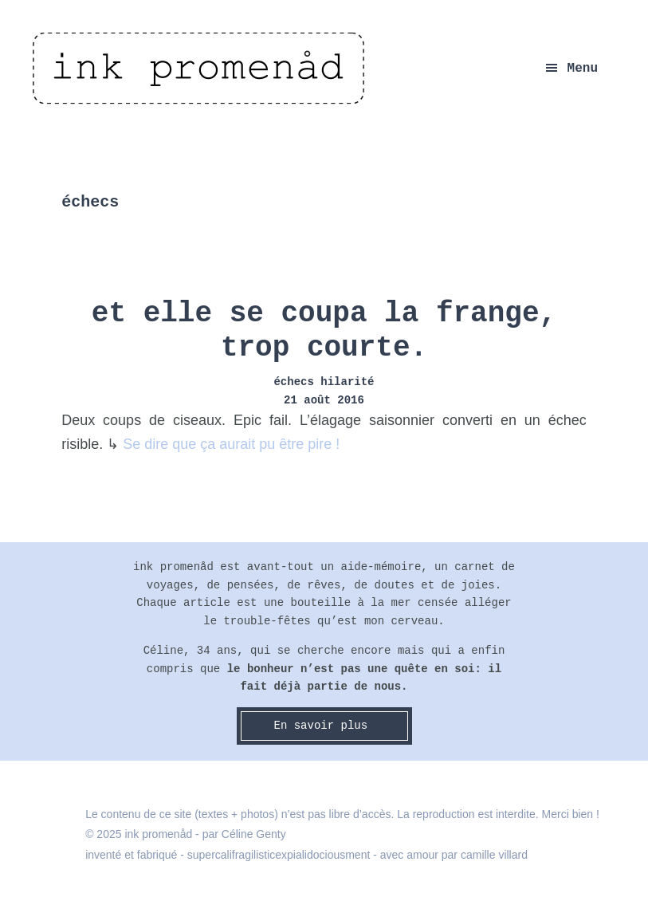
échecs (293, 382)
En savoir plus (323, 725)
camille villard (494, 854)
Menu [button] (582, 68)
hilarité (347, 382)
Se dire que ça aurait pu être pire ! (231, 444)
